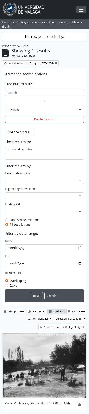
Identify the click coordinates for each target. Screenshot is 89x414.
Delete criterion (44, 119)
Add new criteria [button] (19, 132)
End (7, 256)
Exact (13, 285)
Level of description (18, 173)
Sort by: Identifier (38, 318)
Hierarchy (36, 311)
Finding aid (12, 204)
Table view (76, 311)
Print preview (14, 311)
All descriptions (20, 224)
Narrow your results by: (44, 36)
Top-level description (19, 149)
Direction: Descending (69, 318)
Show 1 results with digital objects (62, 327)
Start (8, 241)
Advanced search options (26, 74)
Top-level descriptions (24, 220)
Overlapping (18, 281)
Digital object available (20, 189)
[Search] (44, 92)
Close (24, 46)
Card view (57, 311)
